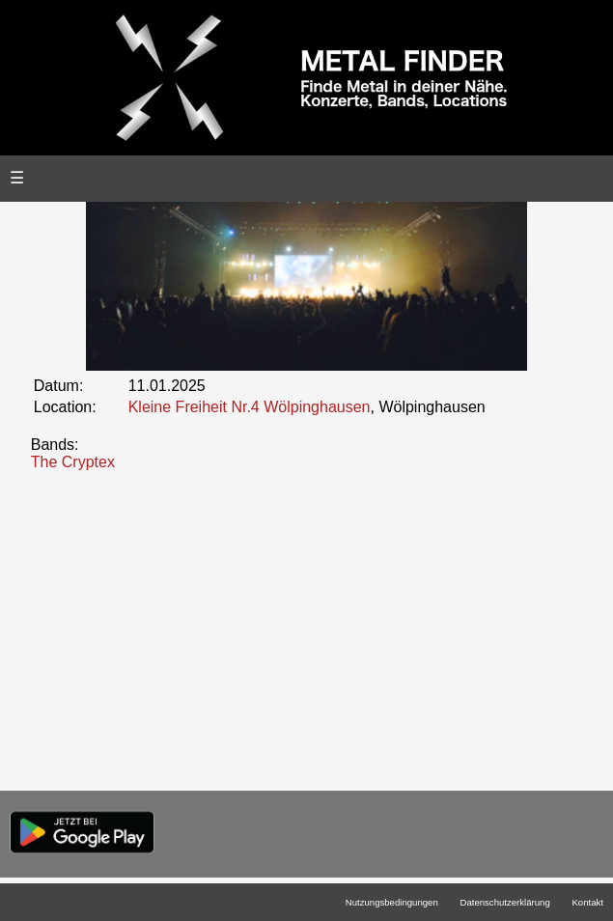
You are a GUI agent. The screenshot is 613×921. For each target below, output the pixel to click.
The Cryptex (73, 462)
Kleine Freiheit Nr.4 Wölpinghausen (249, 407)
